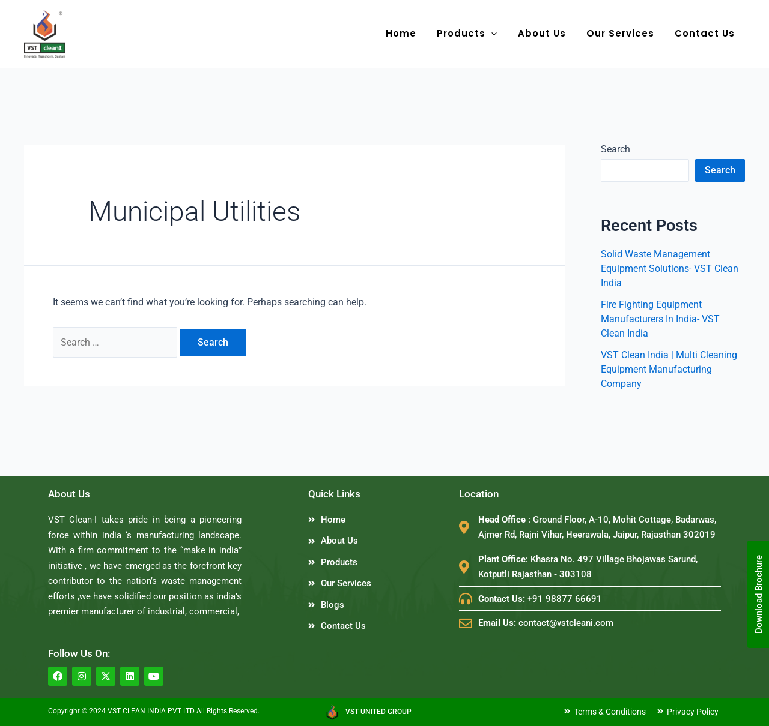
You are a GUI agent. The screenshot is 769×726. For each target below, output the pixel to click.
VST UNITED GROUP (378, 711)
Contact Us (706, 33)
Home (412, 33)
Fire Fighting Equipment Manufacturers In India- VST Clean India (660, 319)
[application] (500, 34)
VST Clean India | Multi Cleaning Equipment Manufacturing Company (669, 369)
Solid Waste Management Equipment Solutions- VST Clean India (669, 268)
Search (615, 149)
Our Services (624, 33)
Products (476, 34)
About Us (548, 33)
